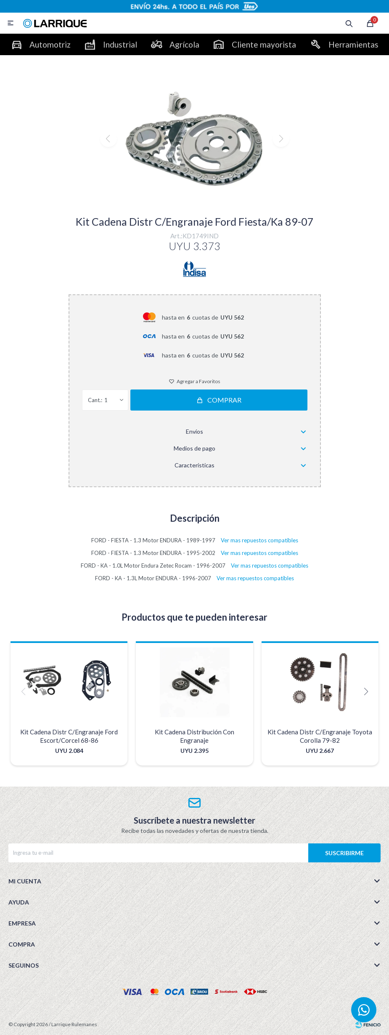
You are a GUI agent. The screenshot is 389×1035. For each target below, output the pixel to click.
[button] (194, 200)
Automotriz (50, 44)
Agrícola (184, 44)
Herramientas (353, 44)
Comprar (224, 400)
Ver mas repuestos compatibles (259, 540)
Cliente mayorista (264, 44)
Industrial (120, 44)
